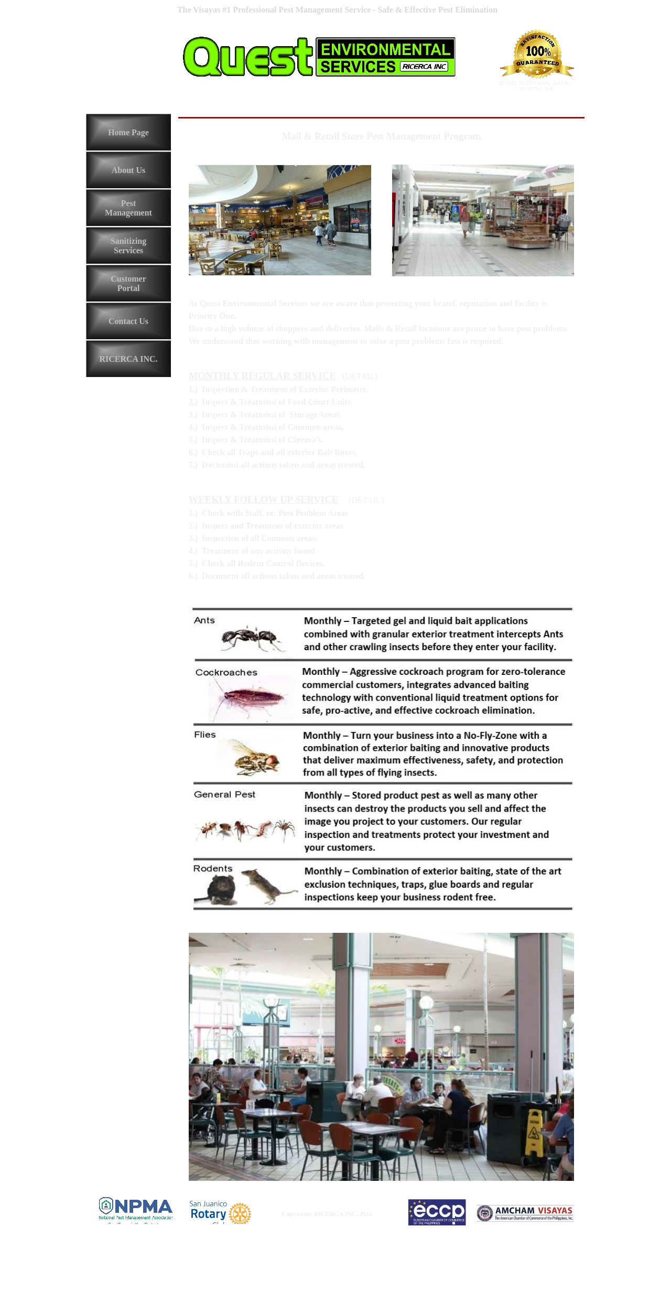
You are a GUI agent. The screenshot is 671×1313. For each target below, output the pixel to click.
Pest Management (128, 208)
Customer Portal (128, 283)
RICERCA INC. (128, 358)
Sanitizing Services (128, 245)
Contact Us (128, 321)
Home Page (128, 132)
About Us (128, 170)
